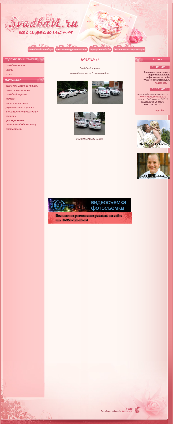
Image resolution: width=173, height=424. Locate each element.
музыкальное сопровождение (22, 111)
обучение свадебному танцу (21, 124)
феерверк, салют (15, 120)
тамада (10, 98)
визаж (9, 74)
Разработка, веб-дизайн (111, 411)
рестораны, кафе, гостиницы (22, 85)
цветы (9, 69)
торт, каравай (14, 128)
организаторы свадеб (18, 90)
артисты (11, 116)
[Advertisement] (90, 170)
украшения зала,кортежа (20, 107)
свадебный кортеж (16, 94)
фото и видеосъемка (17, 103)
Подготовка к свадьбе (21, 59)
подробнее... (161, 83)
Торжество (13, 79)
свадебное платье (16, 65)
